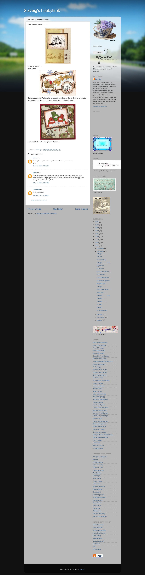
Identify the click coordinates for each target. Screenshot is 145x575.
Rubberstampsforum (100, 424)
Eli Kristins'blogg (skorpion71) (103, 361)
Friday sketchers (98, 470)
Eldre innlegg (81, 209)
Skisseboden (97, 503)
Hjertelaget (96, 476)
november (100, 251)
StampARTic (97, 505)
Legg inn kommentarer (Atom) (46, 213)
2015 (97, 222)
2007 (97, 245)
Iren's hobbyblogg (99, 397)
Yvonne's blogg (98, 448)
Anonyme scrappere (100, 457)
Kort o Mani (97, 478)
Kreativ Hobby (98, 481)
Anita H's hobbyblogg (100, 342)
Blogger (81, 569)
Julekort (99, 257)
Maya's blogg (97, 418)
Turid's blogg (97, 440)
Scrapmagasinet (98, 495)
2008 (97, 243)
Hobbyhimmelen (98, 525)
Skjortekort (100, 266)
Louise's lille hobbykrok (101, 407)
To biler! (99, 304)
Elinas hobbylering (99, 364)
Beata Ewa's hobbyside (101, 356)
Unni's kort (96, 443)
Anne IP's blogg (98, 348)
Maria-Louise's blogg (100, 410)
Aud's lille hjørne (98, 353)
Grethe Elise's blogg (99, 372)
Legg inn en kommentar (39, 200)
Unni (34, 158)
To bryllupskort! (102, 310)
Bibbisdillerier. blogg (99, 359)
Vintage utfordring (99, 513)
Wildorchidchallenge (100, 516)
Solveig (98, 79)
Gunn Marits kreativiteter (101, 380)
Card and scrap (98, 465)
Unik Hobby (97, 549)
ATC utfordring (98, 462)
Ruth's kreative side (99, 426)
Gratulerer (100, 269)
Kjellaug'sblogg (98, 402)
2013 (97, 228)
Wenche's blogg (98, 445)
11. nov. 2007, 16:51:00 (41, 166)
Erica (35, 173)
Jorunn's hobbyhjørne (100, 399)
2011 (97, 234)
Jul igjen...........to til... (104, 263)
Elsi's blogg (97, 367)
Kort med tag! (101, 260)
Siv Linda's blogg (98, 429)
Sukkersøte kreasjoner (100, 437)
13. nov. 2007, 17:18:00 (41, 195)
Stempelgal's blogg (99, 432)
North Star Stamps (99, 533)
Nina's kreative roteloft (100, 421)
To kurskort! (101, 274)
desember (100, 248)
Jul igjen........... (102, 254)
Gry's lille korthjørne (99, 375)
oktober (100, 314)
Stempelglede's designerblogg (103, 435)
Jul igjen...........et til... (104, 295)
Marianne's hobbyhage (100, 413)
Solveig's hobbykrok (42, 10)
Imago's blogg (97, 388)
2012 (97, 231)
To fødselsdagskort (103, 280)
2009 (97, 239)
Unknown (36, 189)
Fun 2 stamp (97, 473)
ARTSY (95, 459)
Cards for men (98, 467)
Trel (94, 546)
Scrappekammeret (99, 497)
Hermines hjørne (98, 386)
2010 (97, 237)
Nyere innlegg (34, 209)
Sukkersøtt (96, 508)
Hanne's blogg (98, 383)
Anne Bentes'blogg (99, 345)
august (99, 320)
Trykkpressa (97, 511)
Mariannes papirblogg (100, 416)
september (101, 317)
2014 (97, 225)
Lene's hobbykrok (99, 405)
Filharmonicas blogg (100, 369)
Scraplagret (97, 492)
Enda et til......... (102, 292)
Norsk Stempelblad (99, 530)
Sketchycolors (97, 500)
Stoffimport (96, 544)
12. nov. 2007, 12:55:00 (41, 183)
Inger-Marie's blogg (99, 394)
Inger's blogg (97, 391)
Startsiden (58, 209)
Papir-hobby (97, 535)
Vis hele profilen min (100, 106)
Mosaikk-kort (101, 283)
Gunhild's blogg (98, 378)
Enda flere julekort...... (104, 272)
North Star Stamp (99, 486)
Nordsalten (96, 484)
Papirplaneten (97, 538)
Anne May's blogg (99, 350)
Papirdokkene (97, 489)
